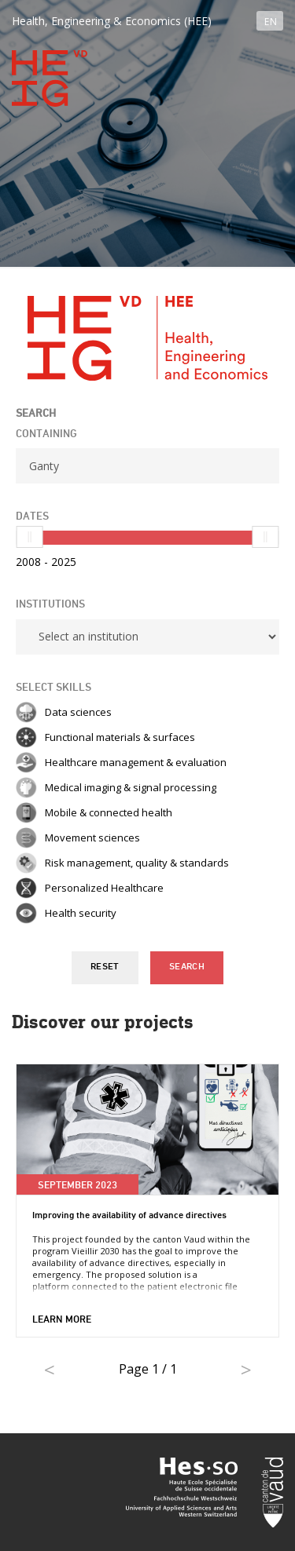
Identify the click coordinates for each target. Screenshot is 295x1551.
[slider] (30, 537)
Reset (105, 967)
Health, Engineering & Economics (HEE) (112, 20)
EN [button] (270, 21)
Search (187, 967)
